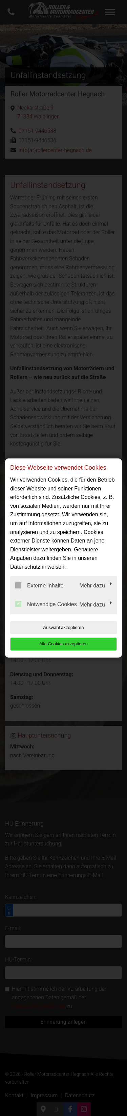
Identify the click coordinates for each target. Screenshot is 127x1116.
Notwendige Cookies (46, 604)
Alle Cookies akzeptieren (63, 643)
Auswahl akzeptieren (63, 627)
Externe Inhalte (39, 585)
